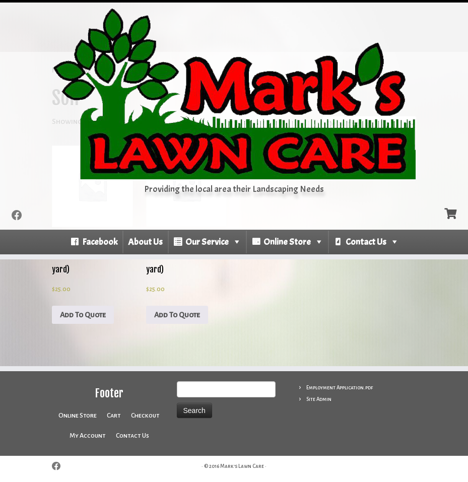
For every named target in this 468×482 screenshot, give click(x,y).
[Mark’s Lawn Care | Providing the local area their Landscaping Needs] (234, 93)
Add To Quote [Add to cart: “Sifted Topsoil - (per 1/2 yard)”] (177, 315)
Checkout (145, 415)
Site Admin (318, 399)
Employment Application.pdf (339, 387)
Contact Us (366, 242)
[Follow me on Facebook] (20, 216)
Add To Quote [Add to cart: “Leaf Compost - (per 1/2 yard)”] (83, 315)
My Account (88, 435)
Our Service (207, 242)
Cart (114, 415)
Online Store (287, 242)
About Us (145, 242)
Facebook (99, 242)
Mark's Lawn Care (242, 466)
